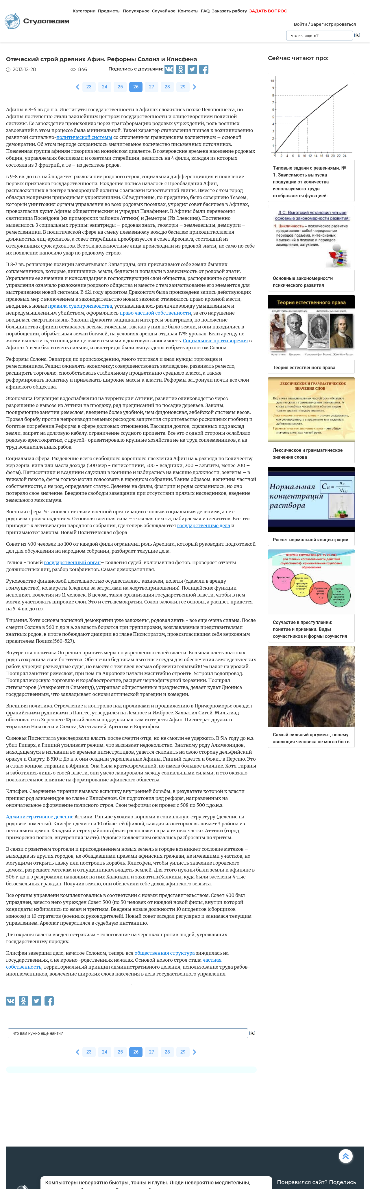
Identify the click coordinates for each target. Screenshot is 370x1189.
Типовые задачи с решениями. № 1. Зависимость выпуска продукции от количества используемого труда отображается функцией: (309, 181)
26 (135, 87)
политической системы (84, 137)
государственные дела (203, 525)
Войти (300, 24)
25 (120, 87)
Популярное (136, 11)
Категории (84, 11)
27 (151, 87)
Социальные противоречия (215, 340)
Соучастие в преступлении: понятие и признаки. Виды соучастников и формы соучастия (310, 629)
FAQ (205, 11)
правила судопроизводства (80, 306)
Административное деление (39, 817)
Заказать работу (229, 11)
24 (104, 87)
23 (89, 87)
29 (183, 87)
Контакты (188, 11)
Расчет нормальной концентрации (310, 540)
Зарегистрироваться (333, 24)
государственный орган (72, 562)
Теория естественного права (304, 367)
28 (167, 87)
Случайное (164, 11)
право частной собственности (155, 313)
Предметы (109, 11)
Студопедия (37, 21)
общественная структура (165, 953)
